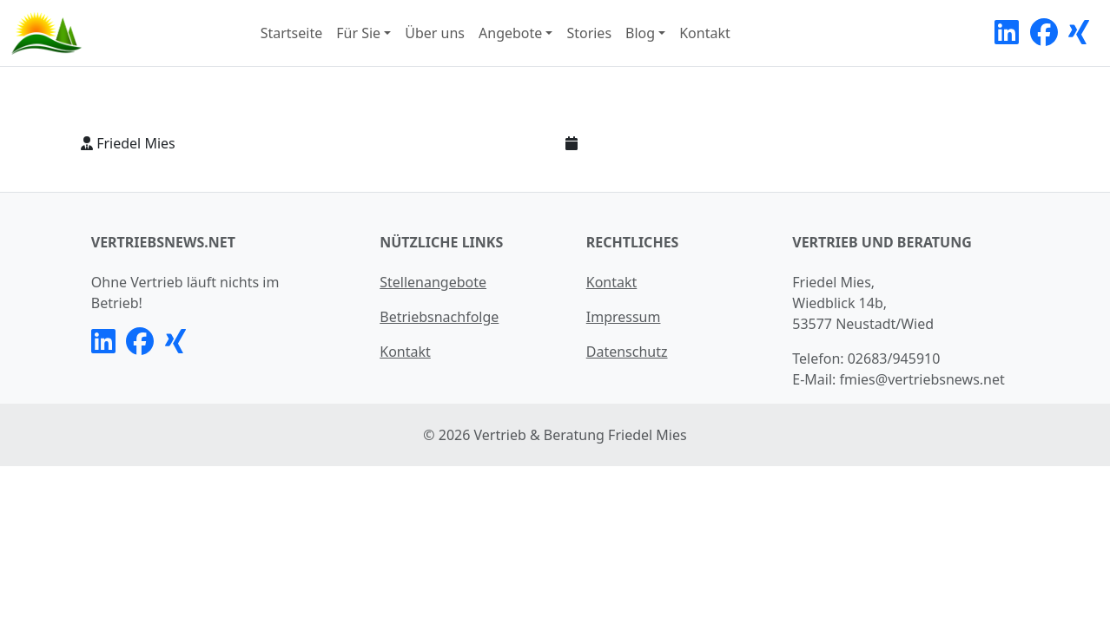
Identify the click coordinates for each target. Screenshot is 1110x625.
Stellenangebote (433, 282)
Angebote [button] (510, 33)
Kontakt (704, 33)
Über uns (435, 33)
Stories (588, 33)
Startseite (292, 33)
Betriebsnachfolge (439, 316)
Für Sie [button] (358, 33)
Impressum (623, 316)
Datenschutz (627, 351)
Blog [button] (640, 33)
